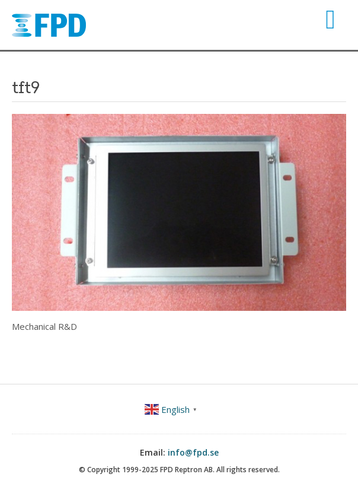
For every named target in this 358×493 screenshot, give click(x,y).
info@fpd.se (193, 452)
